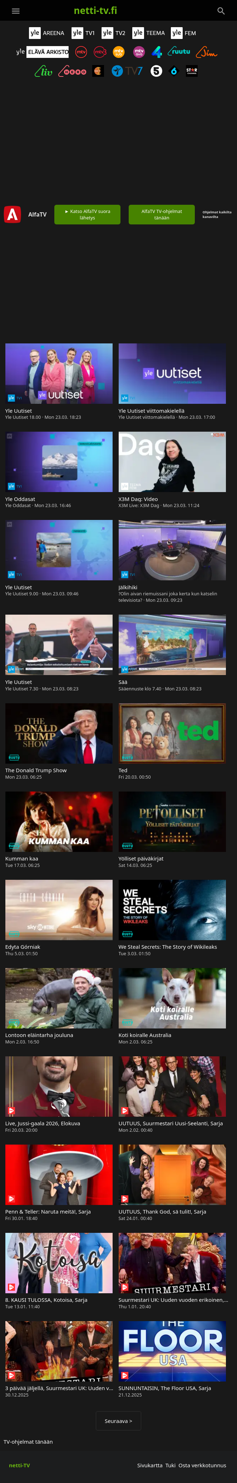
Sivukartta (150, 1465)
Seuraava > (118, 1420)
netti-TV (19, 1465)
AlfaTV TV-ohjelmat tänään (162, 214)
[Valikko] (15, 11)
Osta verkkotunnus (202, 1465)
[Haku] (221, 11)
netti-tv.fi (95, 10)
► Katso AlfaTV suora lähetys (87, 214)
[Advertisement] (118, 143)
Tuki (171, 1465)
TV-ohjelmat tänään (28, 1441)
